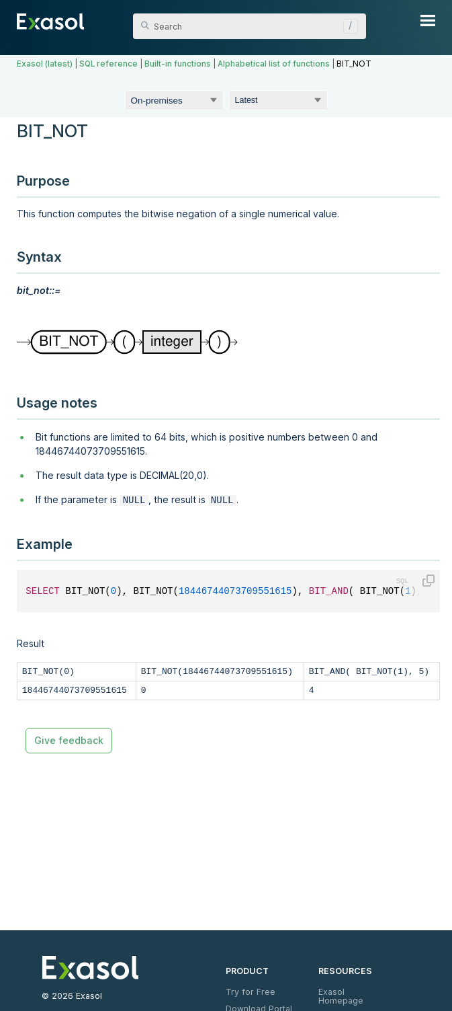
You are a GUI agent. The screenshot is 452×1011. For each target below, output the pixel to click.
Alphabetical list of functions (274, 64)
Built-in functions (177, 64)
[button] (347, 26)
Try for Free (250, 992)
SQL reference (108, 64)
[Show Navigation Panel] (428, 20)
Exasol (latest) (45, 64)
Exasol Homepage (340, 996)
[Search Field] (249, 26)
